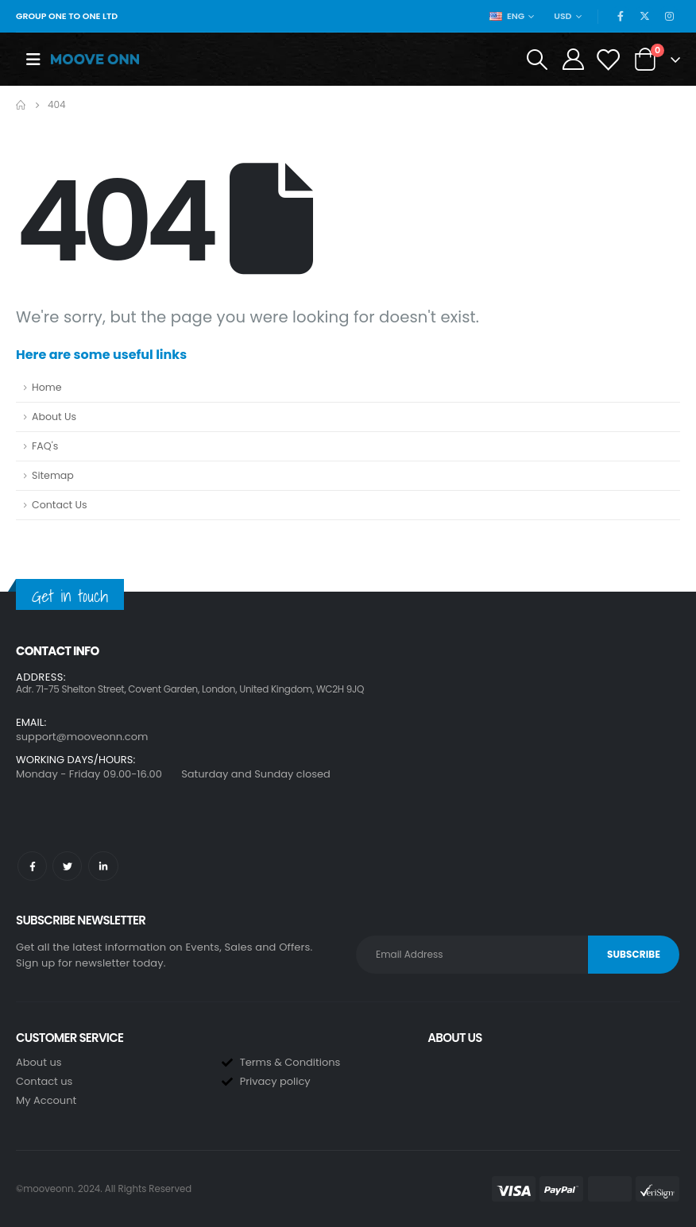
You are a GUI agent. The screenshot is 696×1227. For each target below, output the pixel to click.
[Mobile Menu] (33, 59)
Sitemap (53, 475)
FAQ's (45, 446)
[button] (348, 702)
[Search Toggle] (536, 59)
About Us (54, 416)
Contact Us (59, 504)
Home (47, 387)
